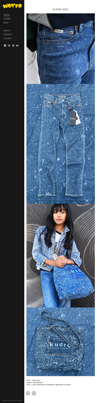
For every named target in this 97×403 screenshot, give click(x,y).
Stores (7, 19)
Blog (6, 22)
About (7, 30)
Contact (8, 34)
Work (7, 15)
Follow (8, 38)
